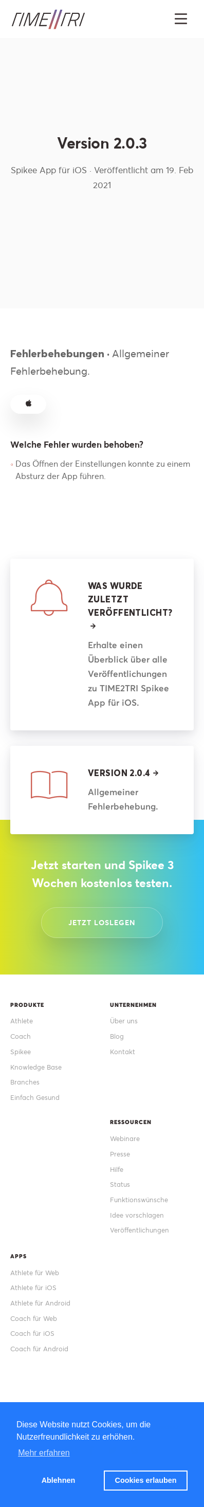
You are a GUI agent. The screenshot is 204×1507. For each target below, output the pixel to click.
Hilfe (116, 1169)
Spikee (20, 1051)
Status (120, 1184)
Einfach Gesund (35, 1097)
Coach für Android (39, 1349)
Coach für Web (33, 1318)
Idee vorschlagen (137, 1215)
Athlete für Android (40, 1303)
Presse (120, 1154)
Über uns (124, 1021)
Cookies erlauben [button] (146, 1480)
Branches (25, 1082)
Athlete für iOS (33, 1287)
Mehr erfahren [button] (44, 1452)
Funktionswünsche (139, 1200)
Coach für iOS (32, 1333)
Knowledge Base (36, 1067)
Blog (117, 1036)
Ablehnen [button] (59, 1480)
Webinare (125, 1138)
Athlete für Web (34, 1273)
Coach (20, 1036)
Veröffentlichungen (139, 1230)
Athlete (21, 1021)
